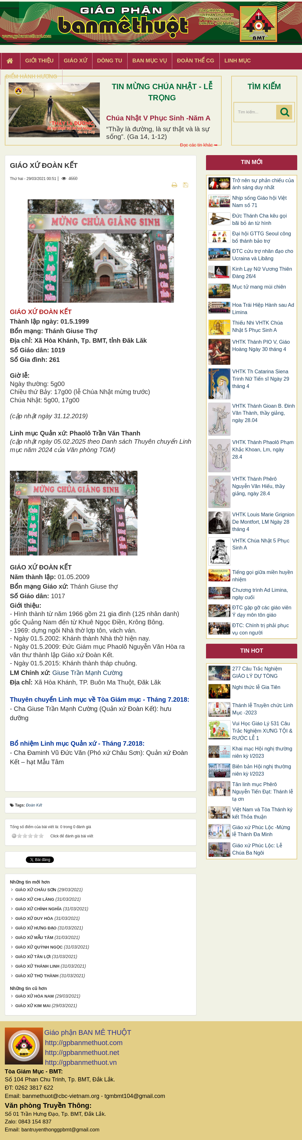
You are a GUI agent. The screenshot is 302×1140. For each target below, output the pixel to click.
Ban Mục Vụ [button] (149, 61)
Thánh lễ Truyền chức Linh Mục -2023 (262, 709)
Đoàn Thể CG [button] (195, 61)
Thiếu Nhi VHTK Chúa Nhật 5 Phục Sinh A (257, 326)
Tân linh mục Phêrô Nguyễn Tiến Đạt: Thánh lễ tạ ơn (262, 792)
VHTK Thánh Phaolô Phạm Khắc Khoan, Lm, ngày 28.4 (263, 450)
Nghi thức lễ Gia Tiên (256, 687)
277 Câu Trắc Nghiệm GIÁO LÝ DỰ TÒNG (257, 672)
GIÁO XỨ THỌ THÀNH (37, 975)
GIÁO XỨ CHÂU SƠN (35, 889)
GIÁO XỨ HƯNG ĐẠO (35, 928)
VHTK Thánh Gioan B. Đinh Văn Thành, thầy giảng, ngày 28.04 (263, 413)
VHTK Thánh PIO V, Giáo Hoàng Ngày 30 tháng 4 (261, 345)
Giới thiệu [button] (39, 61)
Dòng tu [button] (109, 61)
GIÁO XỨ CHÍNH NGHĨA (38, 909)
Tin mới (251, 162)
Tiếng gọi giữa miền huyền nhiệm (262, 576)
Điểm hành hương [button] (31, 77)
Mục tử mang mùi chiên (259, 287)
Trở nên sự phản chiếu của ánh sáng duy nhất (263, 184)
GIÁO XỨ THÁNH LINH (37, 966)
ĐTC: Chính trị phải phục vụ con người (260, 629)
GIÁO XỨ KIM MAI (32, 1005)
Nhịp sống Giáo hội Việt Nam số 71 (259, 201)
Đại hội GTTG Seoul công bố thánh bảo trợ (261, 237)
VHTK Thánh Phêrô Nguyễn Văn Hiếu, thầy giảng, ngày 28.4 (258, 486)
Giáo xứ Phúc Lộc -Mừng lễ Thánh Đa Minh (261, 831)
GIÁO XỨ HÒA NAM (34, 996)
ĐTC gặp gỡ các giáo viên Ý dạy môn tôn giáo (261, 611)
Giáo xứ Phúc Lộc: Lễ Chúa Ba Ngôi (257, 849)
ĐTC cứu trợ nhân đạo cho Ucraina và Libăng (262, 254)
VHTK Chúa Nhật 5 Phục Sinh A (260, 544)
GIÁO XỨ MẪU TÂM (34, 937)
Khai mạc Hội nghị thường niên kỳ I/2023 (262, 752)
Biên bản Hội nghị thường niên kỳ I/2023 (261, 770)
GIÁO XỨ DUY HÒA (34, 918)
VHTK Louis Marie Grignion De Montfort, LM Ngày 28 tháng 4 (263, 522)
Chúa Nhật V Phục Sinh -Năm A (158, 118)
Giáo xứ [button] (75, 61)
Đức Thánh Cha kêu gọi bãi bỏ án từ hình (259, 219)
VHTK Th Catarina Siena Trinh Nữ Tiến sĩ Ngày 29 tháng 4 (260, 379)
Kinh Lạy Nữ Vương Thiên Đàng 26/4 (262, 272)
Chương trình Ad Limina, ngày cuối (260, 593)
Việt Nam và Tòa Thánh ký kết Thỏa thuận (262, 813)
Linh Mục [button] (238, 61)
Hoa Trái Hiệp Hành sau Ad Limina (263, 308)
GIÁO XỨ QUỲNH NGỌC (39, 947)
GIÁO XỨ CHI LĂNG (34, 899)
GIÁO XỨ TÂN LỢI (33, 956)
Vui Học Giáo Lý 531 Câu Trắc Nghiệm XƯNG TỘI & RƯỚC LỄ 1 (262, 731)
